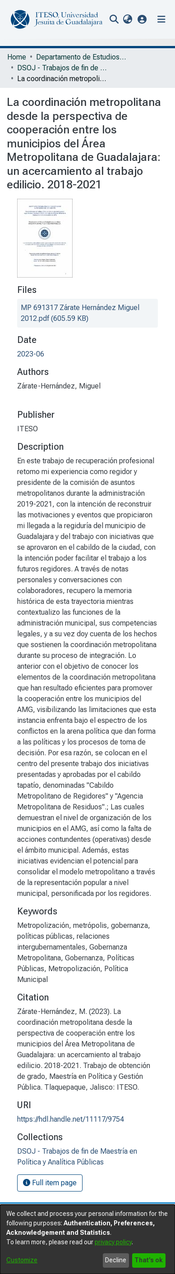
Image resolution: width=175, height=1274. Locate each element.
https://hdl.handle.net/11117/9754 (70, 1119)
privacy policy (113, 1242)
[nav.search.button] (114, 19)
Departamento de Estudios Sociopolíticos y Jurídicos (81, 57)
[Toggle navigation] (161, 19)
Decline (115, 1260)
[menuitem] (127, 19)
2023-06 (30, 354)
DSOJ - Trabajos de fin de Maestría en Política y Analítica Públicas (62, 68)
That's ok (148, 1260)
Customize (21, 1260)
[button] (142, 19)
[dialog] (87, 1239)
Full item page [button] (50, 1182)
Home (16, 57)
